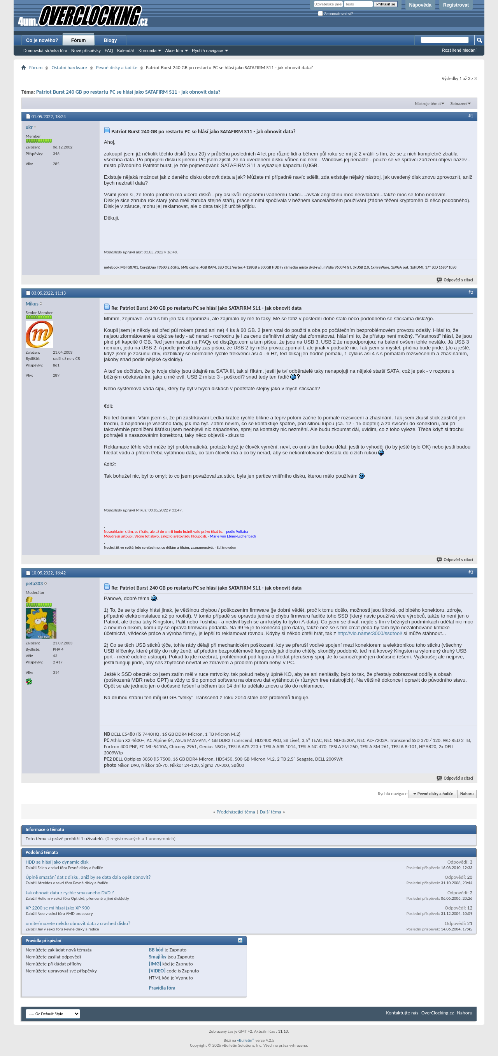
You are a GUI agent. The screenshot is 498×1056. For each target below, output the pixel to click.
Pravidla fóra (162, 988)
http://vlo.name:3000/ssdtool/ (369, 633)
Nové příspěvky (86, 50)
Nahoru (466, 793)
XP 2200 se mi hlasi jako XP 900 (57, 908)
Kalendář (125, 50)
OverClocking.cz (437, 1013)
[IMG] (155, 964)
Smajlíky (158, 957)
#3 (470, 572)
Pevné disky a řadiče (116, 67)
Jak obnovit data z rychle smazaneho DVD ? (70, 892)
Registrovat (456, 5)
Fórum (78, 40)
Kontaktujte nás (402, 1013)
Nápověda (420, 5)
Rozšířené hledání (459, 50)
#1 (470, 116)
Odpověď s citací (455, 280)
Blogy (110, 40)
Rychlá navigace (207, 50)
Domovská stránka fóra (45, 50)
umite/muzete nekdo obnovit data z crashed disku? (78, 923)
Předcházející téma (236, 812)
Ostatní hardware (69, 67)
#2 (470, 292)
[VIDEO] (157, 971)
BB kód (156, 950)
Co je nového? (42, 40)
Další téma (271, 812)
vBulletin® (245, 1040)
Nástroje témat (428, 103)
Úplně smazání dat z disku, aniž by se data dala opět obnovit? (88, 877)
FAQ (109, 50)
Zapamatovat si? (335, 14)
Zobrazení (459, 103)
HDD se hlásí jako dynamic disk (57, 862)
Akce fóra (174, 50)
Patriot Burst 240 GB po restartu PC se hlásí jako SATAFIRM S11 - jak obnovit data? (128, 92)
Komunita (147, 50)
